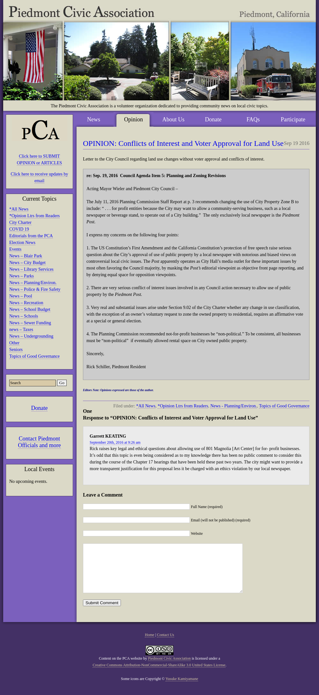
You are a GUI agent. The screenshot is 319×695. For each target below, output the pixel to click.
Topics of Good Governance (34, 356)
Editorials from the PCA (31, 235)
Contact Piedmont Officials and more (39, 441)
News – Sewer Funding (30, 322)
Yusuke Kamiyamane (182, 688)
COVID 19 (19, 229)
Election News (22, 242)
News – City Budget (27, 262)
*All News (18, 209)
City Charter (20, 222)
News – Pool (20, 296)
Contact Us (165, 644)
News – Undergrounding (31, 336)
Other (14, 342)
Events (15, 249)
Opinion (133, 119)
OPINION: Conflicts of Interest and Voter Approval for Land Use (183, 143)
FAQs (253, 119)
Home (149, 644)
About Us (173, 119)
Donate (39, 408)
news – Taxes (21, 329)
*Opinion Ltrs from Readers (34, 215)
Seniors (16, 349)
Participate (293, 119)
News (93, 119)
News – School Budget (29, 309)
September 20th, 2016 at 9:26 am (115, 442)
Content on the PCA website (120, 668)
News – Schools (23, 316)
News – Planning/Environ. (32, 282)
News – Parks (21, 276)
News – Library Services (31, 269)
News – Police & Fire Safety (35, 289)
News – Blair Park (25, 256)
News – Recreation (26, 302)
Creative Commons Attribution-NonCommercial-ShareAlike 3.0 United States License (159, 674)
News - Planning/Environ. (233, 406)
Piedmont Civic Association (169, 668)
